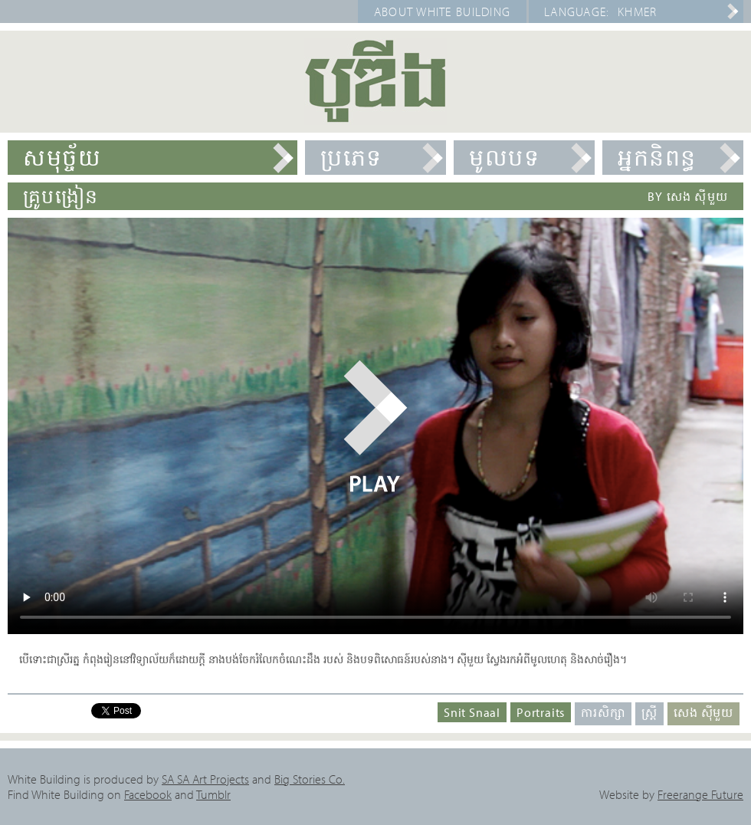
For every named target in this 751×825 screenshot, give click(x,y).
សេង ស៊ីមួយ (703, 712)
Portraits (541, 712)
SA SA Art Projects (205, 779)
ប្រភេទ (351, 157)
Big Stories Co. (309, 779)
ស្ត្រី (649, 712)
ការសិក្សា (603, 712)
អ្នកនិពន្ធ (657, 157)
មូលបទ (504, 157)
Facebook (148, 794)
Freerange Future (700, 794)
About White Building (442, 11)
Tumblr (213, 794)
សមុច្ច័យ (62, 157)
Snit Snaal (472, 712)
